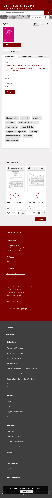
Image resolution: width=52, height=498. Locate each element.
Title (8, 406)
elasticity (25, 118)
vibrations (10, 122)
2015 (7, 78)
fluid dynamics (12, 140)
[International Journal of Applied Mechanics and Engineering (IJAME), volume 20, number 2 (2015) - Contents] (9, 34)
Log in (9, 468)
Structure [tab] (42, 56)
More (41, 219)
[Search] (48, 12)
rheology (34, 131)
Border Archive (12, 363)
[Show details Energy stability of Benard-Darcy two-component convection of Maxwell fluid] (22, 213)
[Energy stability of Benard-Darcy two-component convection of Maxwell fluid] (16, 179)
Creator (10, 401)
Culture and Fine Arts (15, 348)
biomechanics (11, 118)
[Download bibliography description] (13, 213)
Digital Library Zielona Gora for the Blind (22, 379)
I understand (26, 491)
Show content (11, 45)
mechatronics (11, 127)
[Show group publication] (16, 168)
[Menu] (48, 2)
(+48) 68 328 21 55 (13, 262)
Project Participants (14, 436)
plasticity (36, 118)
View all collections (14, 387)
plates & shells (27, 127)
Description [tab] (10, 56)
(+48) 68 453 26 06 (13, 302)
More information (34, 488)
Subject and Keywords (15, 411)
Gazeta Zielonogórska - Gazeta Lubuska (22, 369)
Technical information (15, 441)
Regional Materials (14, 358)
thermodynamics (13, 136)
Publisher (10, 417)
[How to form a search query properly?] (47, 17)
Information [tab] (26, 56)
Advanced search (37, 17)
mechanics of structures (28, 122)
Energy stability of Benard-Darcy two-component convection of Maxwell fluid (14, 196)
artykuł (7, 86)
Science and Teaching (15, 353)
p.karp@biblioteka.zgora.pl (16, 308)
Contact (10, 452)
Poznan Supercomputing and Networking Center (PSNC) (27, 494)
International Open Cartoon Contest (20, 374)
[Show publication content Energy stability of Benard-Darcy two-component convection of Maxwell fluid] (18, 213)
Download (11, 51)
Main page (10, 334)
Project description (14, 431)
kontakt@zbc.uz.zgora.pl (15, 273)
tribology (28, 136)
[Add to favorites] (42, 23)
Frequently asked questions (17, 447)
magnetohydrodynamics (16, 131)
